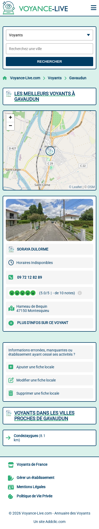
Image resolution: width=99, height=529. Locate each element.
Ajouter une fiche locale (35, 367)
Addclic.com (55, 522)
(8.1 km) (29, 438)
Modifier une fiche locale (36, 380)
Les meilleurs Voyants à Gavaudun (44, 96)
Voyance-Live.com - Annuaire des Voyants (56, 513)
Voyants (55, 78)
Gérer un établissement (35, 478)
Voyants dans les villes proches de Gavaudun (44, 415)
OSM (91, 187)
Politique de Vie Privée (34, 496)
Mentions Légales (31, 487)
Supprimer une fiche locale (37, 393)
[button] (50, 150)
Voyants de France (32, 464)
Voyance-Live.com (25, 78)
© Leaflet (75, 187)
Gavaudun (77, 78)
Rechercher (49, 61)
